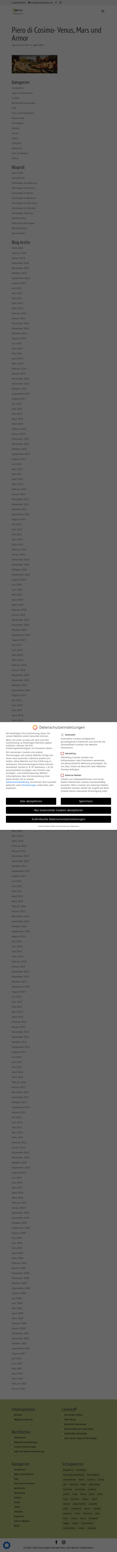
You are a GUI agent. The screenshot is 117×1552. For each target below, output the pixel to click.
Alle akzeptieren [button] (31, 800)
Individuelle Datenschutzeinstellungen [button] (58, 818)
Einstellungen (29, 784)
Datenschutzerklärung (17, 781)
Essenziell (69, 733)
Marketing (69, 752)
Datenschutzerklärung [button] (60, 825)
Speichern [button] (86, 800)
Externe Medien (72, 774)
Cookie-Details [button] (44, 825)
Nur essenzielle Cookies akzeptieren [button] (58, 809)
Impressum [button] (74, 825)
